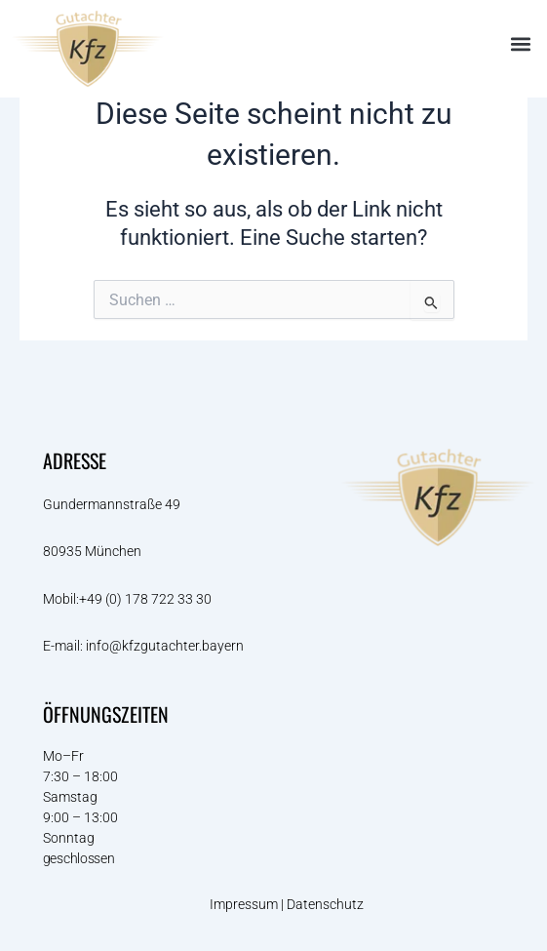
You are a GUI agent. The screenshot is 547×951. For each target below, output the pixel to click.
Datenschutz (327, 904)
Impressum (244, 904)
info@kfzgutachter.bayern (165, 646)
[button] (521, 44)
